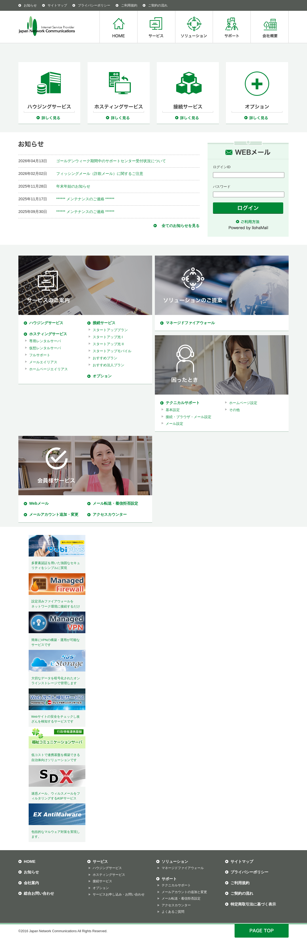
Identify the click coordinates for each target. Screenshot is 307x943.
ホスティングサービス (48, 334)
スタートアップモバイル (112, 351)
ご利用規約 (129, 5)
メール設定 (174, 424)
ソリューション (194, 27)
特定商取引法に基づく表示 (253, 904)
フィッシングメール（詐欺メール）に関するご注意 (99, 173)
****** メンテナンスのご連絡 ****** (85, 199)
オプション (102, 376)
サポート (232, 27)
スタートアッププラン (110, 330)
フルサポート (39, 355)
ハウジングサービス (46, 323)
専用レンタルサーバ (45, 341)
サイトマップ (57, 5)
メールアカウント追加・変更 (53, 514)
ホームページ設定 (243, 403)
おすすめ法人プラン (108, 365)
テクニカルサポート (183, 403)
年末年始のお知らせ (73, 186)
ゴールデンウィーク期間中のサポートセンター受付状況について (111, 161)
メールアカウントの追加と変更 (184, 892)
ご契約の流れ (158, 5)
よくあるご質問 (173, 912)
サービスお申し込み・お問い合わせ (119, 894)
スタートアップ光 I (108, 337)
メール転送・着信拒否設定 (115, 503)
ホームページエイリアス (48, 369)
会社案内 (31, 883)
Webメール (39, 503)
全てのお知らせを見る (180, 226)
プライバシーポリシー (94, 5)
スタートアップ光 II (108, 344)
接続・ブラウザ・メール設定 (188, 417)
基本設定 (173, 410)
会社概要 (270, 27)
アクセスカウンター (110, 514)
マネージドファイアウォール (190, 323)
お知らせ (30, 5)
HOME (118, 27)
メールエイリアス (43, 362)
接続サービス (104, 323)
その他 (234, 410)
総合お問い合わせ (39, 893)
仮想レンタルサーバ (45, 348)
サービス (156, 27)
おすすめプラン (105, 358)
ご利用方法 (248, 222)
